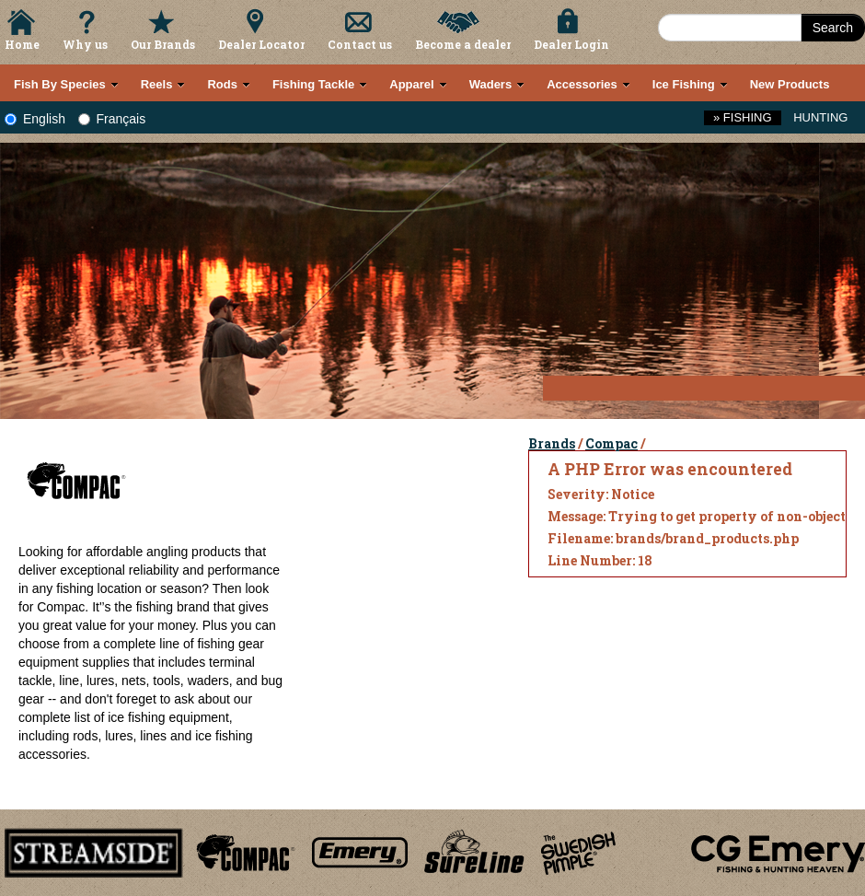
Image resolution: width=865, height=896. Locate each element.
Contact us (360, 44)
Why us (85, 44)
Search (833, 27)
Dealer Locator (261, 44)
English (35, 118)
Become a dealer (463, 44)
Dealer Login (571, 44)
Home (22, 44)
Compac (611, 443)
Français (112, 118)
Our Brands (163, 44)
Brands (551, 443)
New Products (790, 84)
